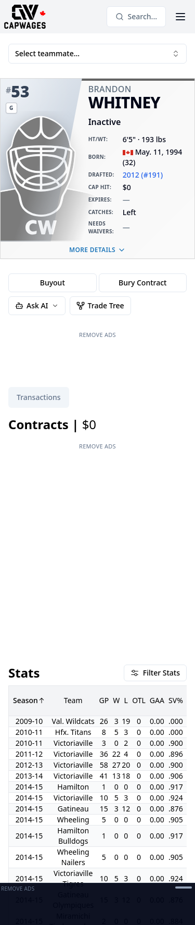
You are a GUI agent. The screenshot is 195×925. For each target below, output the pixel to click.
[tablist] (38, 397)
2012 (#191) (143, 175)
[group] (97, 282)
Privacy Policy (85, 875)
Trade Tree (100, 305)
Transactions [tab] (39, 397)
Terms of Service (150, 875)
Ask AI (37, 305)
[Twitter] (54, 850)
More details (97, 249)
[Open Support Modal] (110, 850)
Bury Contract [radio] (142, 283)
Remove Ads (97, 335)
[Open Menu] (180, 16)
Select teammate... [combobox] (97, 53)
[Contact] (73, 850)
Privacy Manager (36, 875)
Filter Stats (155, 461)
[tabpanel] (97, 612)
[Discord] (91, 850)
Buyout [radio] (52, 283)
